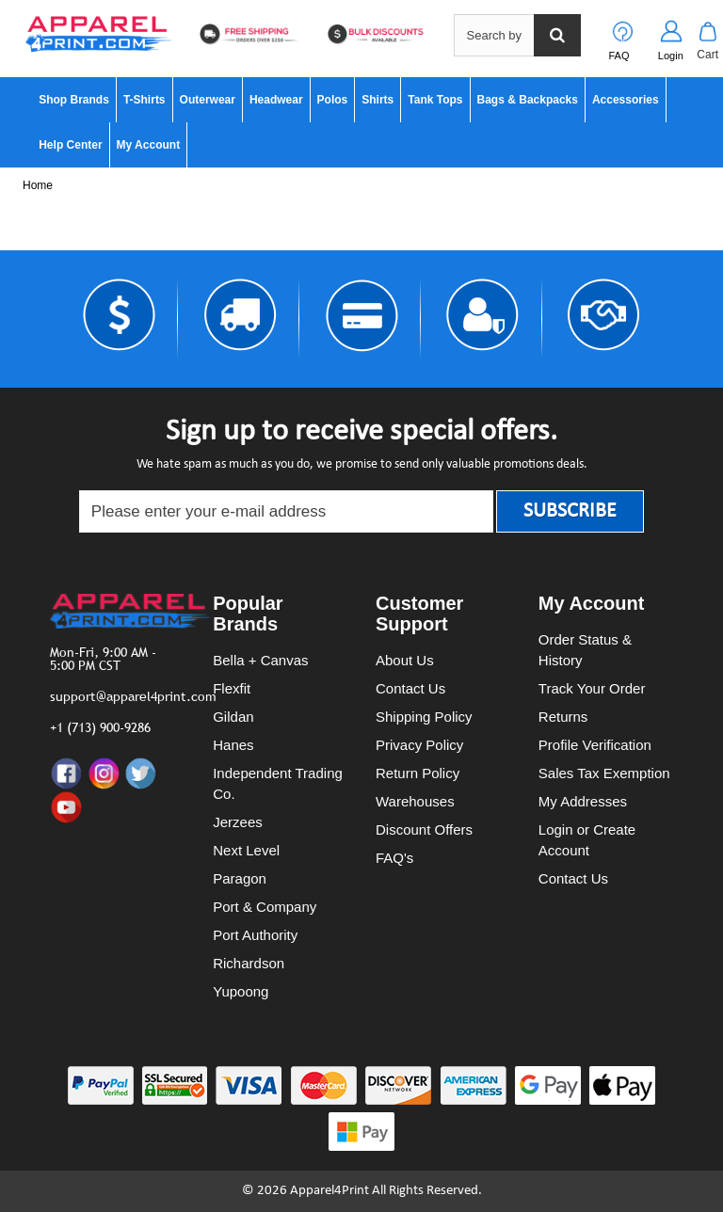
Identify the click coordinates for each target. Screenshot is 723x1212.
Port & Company (264, 907)
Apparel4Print (329, 1191)
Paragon (239, 878)
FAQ (619, 55)
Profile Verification (594, 745)
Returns (563, 717)
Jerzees (238, 822)
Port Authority (255, 935)
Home (38, 185)
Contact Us (410, 688)
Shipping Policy (424, 717)
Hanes (233, 745)
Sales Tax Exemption (604, 773)
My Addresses (582, 801)
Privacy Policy (419, 745)
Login (670, 55)
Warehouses (415, 801)
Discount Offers (424, 829)
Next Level (246, 850)
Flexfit (231, 688)
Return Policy (417, 773)
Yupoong (240, 991)
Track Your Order (592, 688)
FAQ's (394, 858)
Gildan (233, 717)
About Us (405, 660)
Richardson (248, 963)
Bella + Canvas (260, 660)
